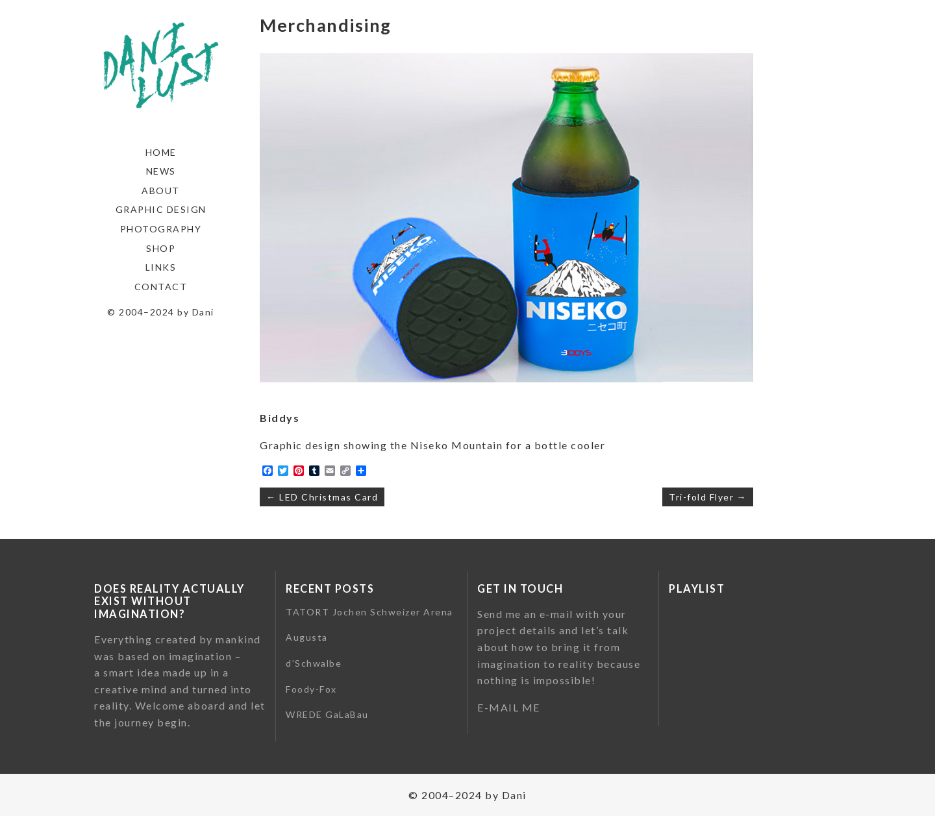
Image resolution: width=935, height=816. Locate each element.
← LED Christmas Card (322, 496)
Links (161, 267)
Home (161, 152)
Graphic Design (161, 209)
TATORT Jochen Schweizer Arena (369, 611)
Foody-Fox (311, 689)
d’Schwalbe (314, 663)
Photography (161, 228)
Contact (161, 286)
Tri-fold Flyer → (708, 496)
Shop (160, 248)
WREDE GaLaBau (327, 714)
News (161, 171)
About (161, 190)
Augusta (307, 637)
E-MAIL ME (508, 707)
